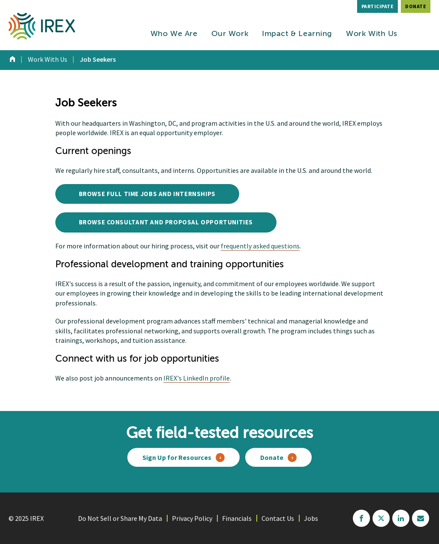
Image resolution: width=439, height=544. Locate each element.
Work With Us (371, 34)
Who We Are (174, 34)
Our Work (230, 34)
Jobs (311, 518)
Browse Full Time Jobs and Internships (147, 194)
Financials (237, 518)
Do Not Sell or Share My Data (120, 518)
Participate (377, 6)
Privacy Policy (192, 518)
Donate (415, 6)
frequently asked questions (260, 246)
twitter (381, 518)
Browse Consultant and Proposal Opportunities (166, 222)
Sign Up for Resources (176, 457)
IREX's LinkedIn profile (196, 378)
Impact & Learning (297, 34)
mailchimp (420, 518)
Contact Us (278, 518)
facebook (361, 518)
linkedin (400, 518)
